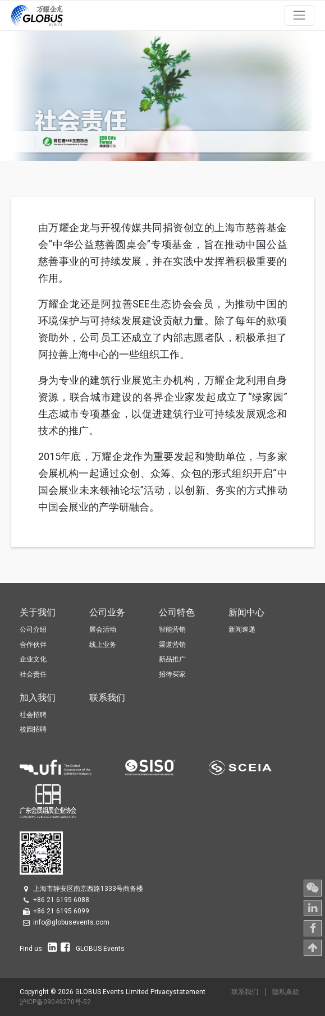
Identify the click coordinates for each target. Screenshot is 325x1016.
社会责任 (33, 674)
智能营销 (172, 629)
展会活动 (102, 629)
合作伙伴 (33, 645)
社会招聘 (33, 715)
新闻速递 (241, 629)
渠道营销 (172, 645)
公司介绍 (33, 629)
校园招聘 (33, 729)
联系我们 (244, 992)
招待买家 (172, 674)
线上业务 (102, 645)
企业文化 (33, 659)
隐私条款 (285, 992)
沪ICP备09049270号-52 (55, 1002)
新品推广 (172, 659)
